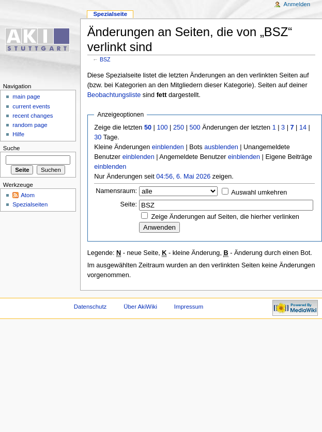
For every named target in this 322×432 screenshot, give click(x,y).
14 (302, 127)
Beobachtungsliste (114, 95)
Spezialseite (110, 14)
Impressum (189, 306)
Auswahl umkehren (259, 192)
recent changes (32, 116)
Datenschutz (90, 306)
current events (31, 106)
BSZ (105, 59)
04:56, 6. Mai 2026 (183, 176)
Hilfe (18, 134)
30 (97, 137)
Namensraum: (116, 191)
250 (178, 127)
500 (194, 127)
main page (26, 96)
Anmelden (297, 4)
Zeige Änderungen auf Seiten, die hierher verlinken (225, 216)
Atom (28, 195)
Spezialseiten (30, 204)
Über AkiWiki (140, 306)
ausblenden (221, 147)
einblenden (168, 147)
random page (30, 125)
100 (162, 127)
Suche (11, 148)
